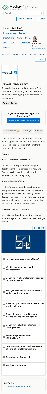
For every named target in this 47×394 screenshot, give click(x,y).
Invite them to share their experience (23, 120)
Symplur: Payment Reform (19, 386)
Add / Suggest (25, 18)
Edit (40, 59)
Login (42, 18)
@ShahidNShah (38, 48)
